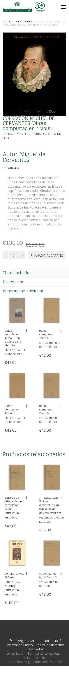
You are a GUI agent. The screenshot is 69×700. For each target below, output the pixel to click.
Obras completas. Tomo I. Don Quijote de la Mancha (13, 338)
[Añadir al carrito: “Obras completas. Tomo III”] (27, 406)
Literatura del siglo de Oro (32, 136)
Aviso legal (15, 653)
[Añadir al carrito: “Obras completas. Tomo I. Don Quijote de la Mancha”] (27, 331)
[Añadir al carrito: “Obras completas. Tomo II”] (61, 331)
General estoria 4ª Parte (14, 575)
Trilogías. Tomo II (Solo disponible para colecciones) (49, 503)
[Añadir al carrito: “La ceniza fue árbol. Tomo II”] (62, 573)
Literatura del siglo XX (51, 519)
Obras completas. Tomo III (12, 409)
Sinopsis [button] (11, 168)
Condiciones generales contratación (35, 662)
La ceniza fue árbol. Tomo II (48, 575)
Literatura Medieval (12, 515)
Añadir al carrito (49, 255)
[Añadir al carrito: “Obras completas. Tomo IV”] (61, 406)
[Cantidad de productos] (13, 255)
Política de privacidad (44, 653)
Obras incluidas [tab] (17, 273)
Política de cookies (33, 657)
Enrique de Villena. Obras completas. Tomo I (13, 503)
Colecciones (23, 21)
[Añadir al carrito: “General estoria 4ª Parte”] (27, 573)
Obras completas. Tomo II (46, 334)
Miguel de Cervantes (24, 157)
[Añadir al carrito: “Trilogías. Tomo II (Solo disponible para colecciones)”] (62, 498)
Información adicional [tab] (23, 291)
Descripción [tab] (13, 282)
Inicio (7, 21)
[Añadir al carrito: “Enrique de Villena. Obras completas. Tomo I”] (27, 498)
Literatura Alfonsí (12, 584)
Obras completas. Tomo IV (46, 409)
